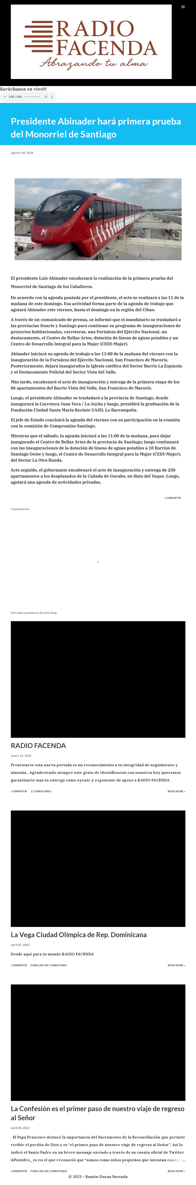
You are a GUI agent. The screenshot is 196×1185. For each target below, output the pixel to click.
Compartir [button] (173, 497)
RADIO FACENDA (38, 745)
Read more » (176, 791)
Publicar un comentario (49, 965)
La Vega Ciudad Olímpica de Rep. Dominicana (79, 934)
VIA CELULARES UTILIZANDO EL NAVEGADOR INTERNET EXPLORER (28, 97)
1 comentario (41, 791)
